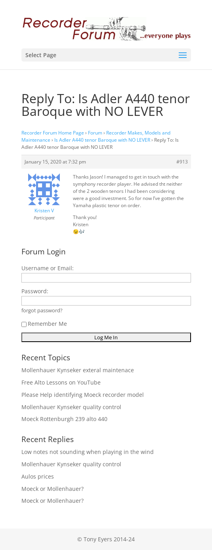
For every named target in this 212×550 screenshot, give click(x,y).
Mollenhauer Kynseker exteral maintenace (77, 370)
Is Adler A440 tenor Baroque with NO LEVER (102, 140)
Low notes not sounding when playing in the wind (87, 452)
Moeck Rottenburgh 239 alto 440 (64, 419)
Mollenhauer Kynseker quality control (71, 407)
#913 (182, 161)
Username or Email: (47, 268)
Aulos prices (37, 476)
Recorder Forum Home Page (52, 132)
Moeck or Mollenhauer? (52, 488)
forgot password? (42, 310)
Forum (95, 132)
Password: (34, 291)
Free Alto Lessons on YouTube (61, 382)
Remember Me (44, 323)
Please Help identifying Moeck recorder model (82, 394)
